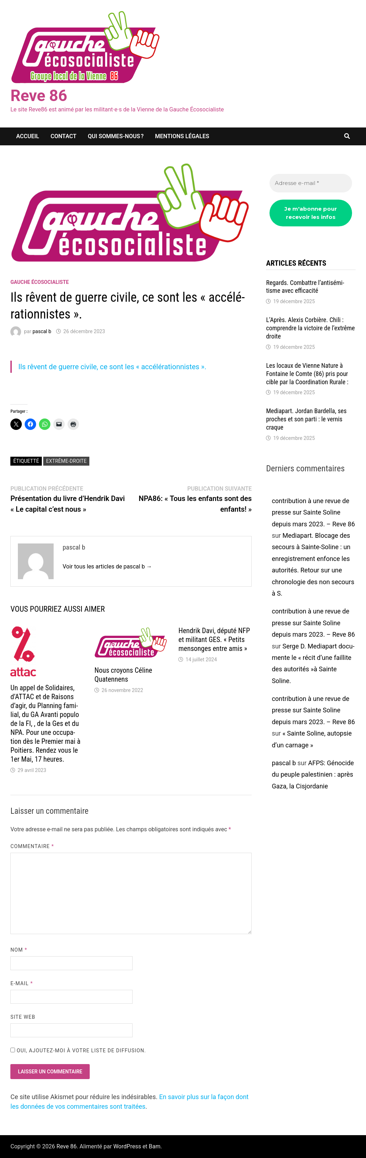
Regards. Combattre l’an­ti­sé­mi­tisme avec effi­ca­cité (305, 287)
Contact (63, 136)
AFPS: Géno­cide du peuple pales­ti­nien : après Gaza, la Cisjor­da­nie (313, 774)
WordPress (127, 1146)
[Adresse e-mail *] (310, 183)
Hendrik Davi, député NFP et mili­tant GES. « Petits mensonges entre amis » (214, 639)
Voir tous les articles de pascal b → (107, 566)
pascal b (42, 331)
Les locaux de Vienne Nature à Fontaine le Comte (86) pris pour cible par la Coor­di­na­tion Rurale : (307, 374)
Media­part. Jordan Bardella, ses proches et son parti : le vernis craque (306, 419)
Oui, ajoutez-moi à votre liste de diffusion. (78, 1050)
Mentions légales (182, 136)
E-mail (21, 983)
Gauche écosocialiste (39, 282)
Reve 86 (38, 95)
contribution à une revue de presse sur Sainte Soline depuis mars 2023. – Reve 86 (313, 512)
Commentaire (32, 846)
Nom (18, 950)
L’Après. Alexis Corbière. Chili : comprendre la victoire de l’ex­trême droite (310, 328)
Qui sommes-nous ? (116, 136)
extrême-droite (66, 461)
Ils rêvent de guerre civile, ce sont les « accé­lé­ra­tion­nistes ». (112, 366)
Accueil (27, 136)
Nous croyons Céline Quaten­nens (123, 674)
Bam (154, 1146)
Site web (22, 1017)
